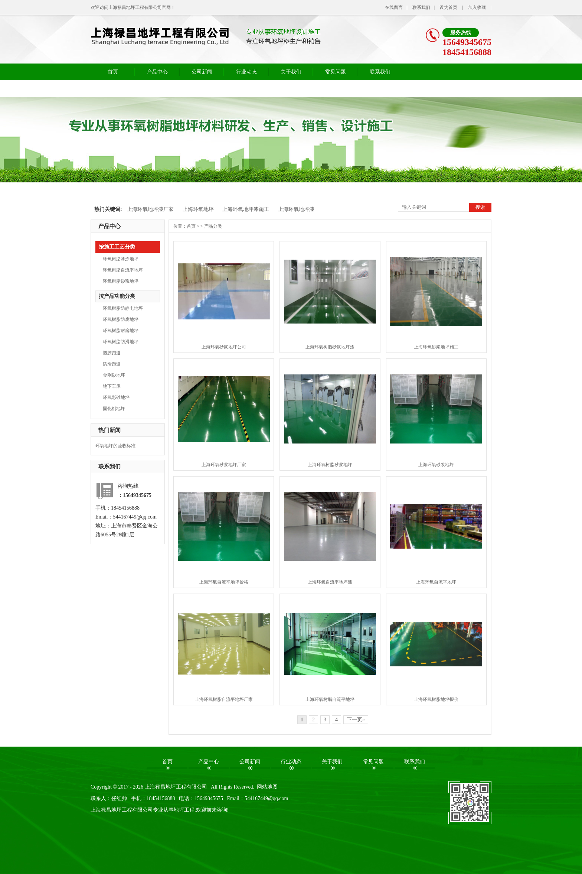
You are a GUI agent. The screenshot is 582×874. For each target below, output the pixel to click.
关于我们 (291, 72)
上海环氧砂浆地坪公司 (224, 347)
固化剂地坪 (114, 408)
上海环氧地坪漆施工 (245, 209)
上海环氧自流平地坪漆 (330, 582)
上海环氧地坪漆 (296, 209)
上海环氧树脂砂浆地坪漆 (329, 347)
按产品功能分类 (117, 296)
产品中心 (157, 72)
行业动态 (246, 72)
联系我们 (421, 7)
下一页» (356, 719)
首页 (113, 72)
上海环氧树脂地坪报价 (436, 699)
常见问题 (335, 72)
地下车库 (112, 386)
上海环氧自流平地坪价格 (223, 582)
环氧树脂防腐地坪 (120, 319)
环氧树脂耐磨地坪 (120, 330)
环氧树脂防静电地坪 (123, 308)
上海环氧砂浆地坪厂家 (224, 464)
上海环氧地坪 (198, 209)
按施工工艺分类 (117, 247)
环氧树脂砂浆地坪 (120, 281)
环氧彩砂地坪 (116, 397)
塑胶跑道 (112, 352)
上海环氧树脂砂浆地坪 (330, 464)
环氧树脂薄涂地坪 (120, 258)
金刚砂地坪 (114, 375)
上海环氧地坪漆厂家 (150, 209)
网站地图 (267, 787)
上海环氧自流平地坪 (436, 582)
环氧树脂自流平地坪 (123, 270)
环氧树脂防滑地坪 (120, 341)
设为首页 (448, 7)
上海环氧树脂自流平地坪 (329, 699)
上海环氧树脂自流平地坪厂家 (224, 699)
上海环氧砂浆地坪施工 (436, 347)
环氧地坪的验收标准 (115, 445)
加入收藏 (477, 7)
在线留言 (394, 7)
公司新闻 (202, 72)
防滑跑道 (112, 364)
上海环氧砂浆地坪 (436, 464)
